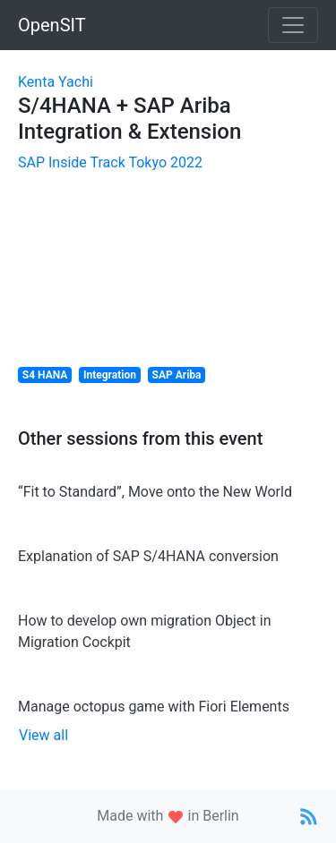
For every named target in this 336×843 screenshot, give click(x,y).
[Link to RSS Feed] (308, 815)
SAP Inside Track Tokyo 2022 (110, 162)
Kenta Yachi (55, 81)
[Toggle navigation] (293, 25)
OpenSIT (52, 25)
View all (43, 735)
